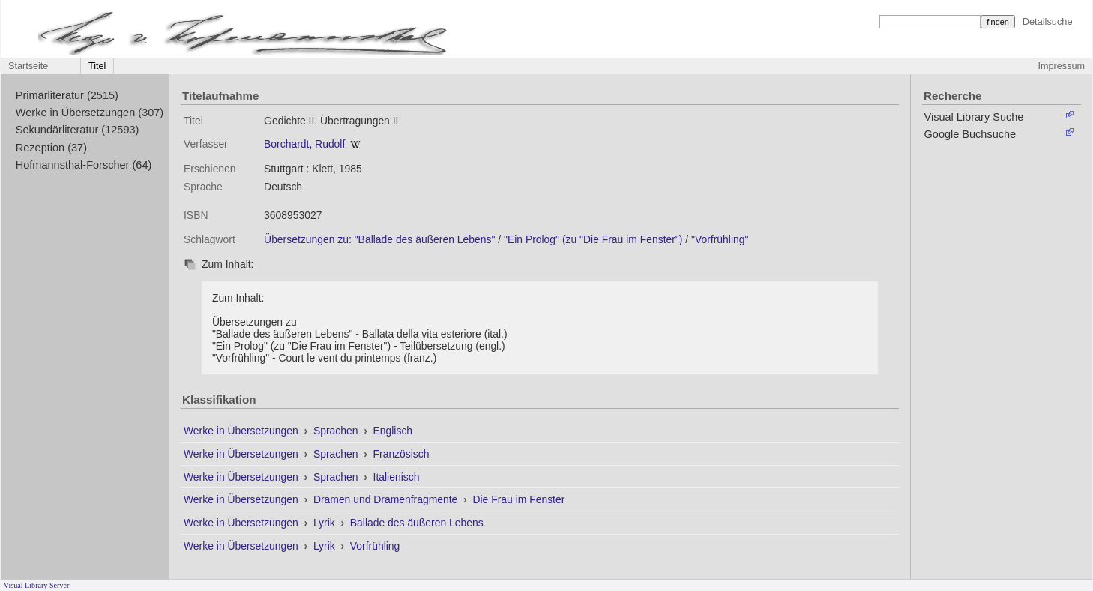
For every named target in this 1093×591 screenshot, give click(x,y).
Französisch (401, 454)
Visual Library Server (37, 585)
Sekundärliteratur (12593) (77, 130)
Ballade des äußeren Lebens (417, 523)
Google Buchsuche (970, 134)
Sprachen (337, 430)
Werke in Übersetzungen (242, 430)
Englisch (393, 430)
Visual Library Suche (974, 117)
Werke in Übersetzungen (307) (89, 112)
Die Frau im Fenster (518, 500)
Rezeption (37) (51, 148)
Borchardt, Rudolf (304, 144)
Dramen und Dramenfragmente (386, 500)
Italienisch (396, 477)
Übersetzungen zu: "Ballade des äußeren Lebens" (379, 239)
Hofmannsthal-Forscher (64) (84, 165)
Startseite (28, 66)
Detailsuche (1048, 21)
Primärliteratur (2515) (67, 95)
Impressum (1061, 66)
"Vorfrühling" (719, 239)
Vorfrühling (375, 546)
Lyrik (325, 523)
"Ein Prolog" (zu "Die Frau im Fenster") (593, 239)
